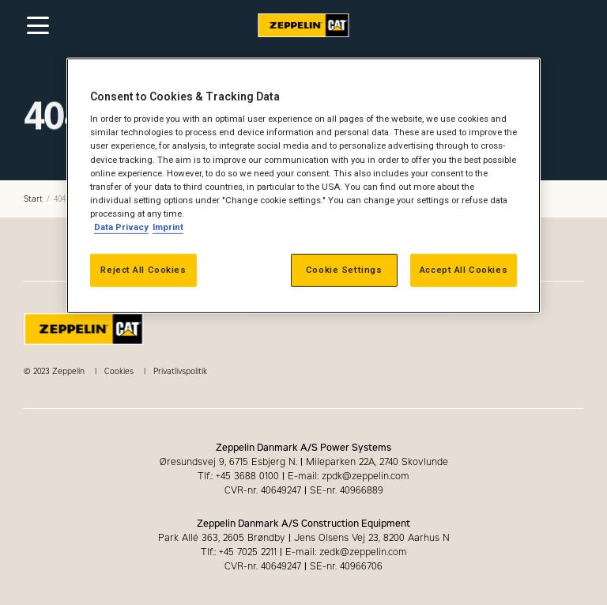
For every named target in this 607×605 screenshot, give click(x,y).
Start (33, 199)
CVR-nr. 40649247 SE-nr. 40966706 (303, 566)
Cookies (119, 371)
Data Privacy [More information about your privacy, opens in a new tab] (121, 227)
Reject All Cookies (143, 269)
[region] (303, 186)
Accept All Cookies (463, 269)
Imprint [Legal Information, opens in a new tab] (168, 227)
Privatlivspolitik (180, 371)
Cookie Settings (344, 269)
